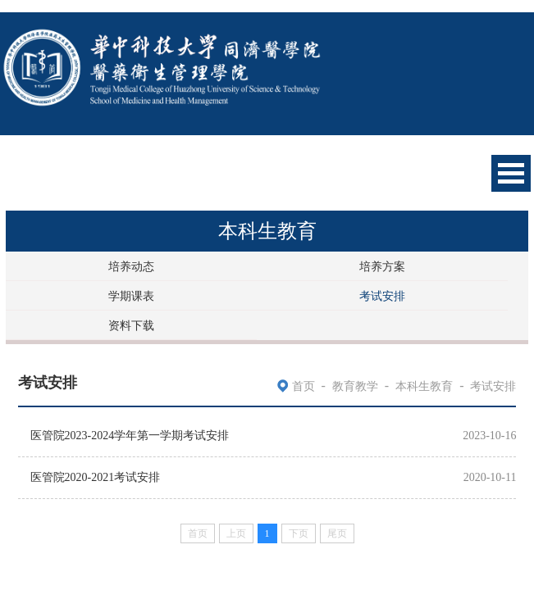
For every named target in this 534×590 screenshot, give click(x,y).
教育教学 (355, 386)
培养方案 (382, 267)
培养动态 (131, 267)
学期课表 (131, 296)
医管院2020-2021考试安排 (95, 477)
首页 (303, 386)
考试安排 (382, 296)
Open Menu (511, 173)
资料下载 (131, 326)
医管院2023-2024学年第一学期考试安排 (130, 435)
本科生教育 (424, 386)
